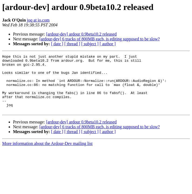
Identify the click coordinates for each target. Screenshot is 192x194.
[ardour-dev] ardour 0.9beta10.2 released (81, 34)
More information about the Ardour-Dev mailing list (47, 155)
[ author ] (108, 43)
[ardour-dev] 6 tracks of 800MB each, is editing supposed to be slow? (99, 39)
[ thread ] (72, 43)
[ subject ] (90, 43)
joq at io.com (38, 20)
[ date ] (57, 43)
